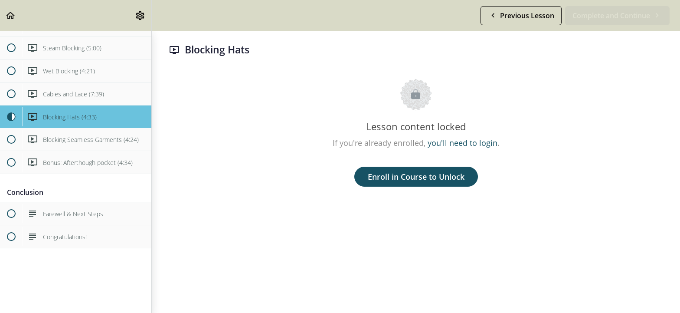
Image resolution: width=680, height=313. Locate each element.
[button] (11, 15)
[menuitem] (140, 15)
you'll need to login (462, 143)
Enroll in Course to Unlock (416, 176)
